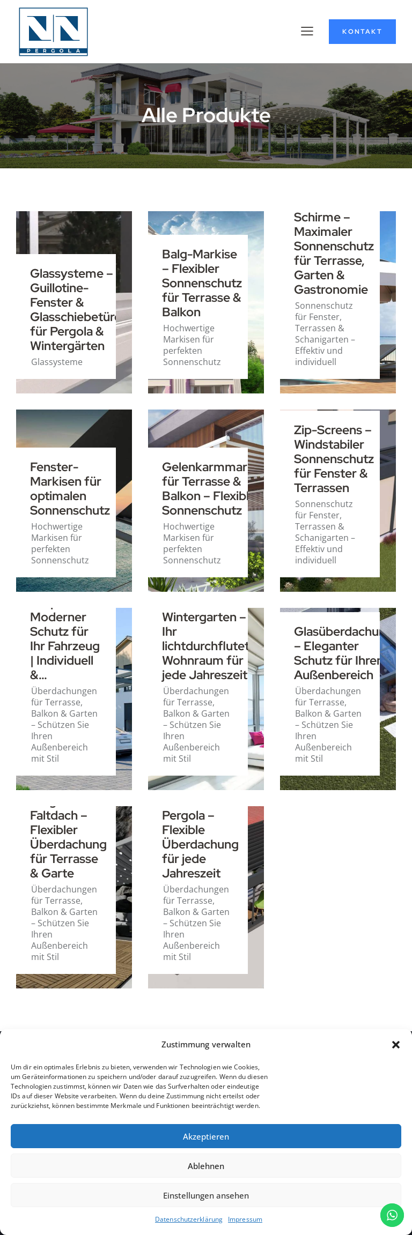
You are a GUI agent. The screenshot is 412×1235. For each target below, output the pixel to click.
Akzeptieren (206, 1136)
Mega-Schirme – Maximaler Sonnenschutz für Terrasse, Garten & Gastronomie (334, 246)
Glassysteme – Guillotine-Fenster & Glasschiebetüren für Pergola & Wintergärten (79, 310)
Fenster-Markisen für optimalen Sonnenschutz (70, 489)
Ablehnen (206, 1165)
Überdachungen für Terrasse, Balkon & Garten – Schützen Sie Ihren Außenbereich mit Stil (64, 724)
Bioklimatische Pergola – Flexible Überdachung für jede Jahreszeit (203, 837)
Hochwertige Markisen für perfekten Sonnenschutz (192, 345)
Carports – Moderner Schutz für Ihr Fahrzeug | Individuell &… (65, 639)
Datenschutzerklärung (189, 1219)
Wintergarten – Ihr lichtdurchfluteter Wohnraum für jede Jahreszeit (211, 646)
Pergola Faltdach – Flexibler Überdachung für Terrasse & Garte (68, 837)
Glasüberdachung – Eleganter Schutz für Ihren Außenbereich (343, 653)
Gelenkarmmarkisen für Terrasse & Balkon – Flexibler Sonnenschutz (219, 489)
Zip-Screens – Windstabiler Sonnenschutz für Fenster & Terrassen (334, 459)
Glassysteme (57, 362)
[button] (396, 1044)
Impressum (245, 1219)
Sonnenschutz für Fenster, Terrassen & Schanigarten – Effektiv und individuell (325, 334)
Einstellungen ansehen (206, 1195)
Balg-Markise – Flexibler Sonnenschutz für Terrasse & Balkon (202, 283)
